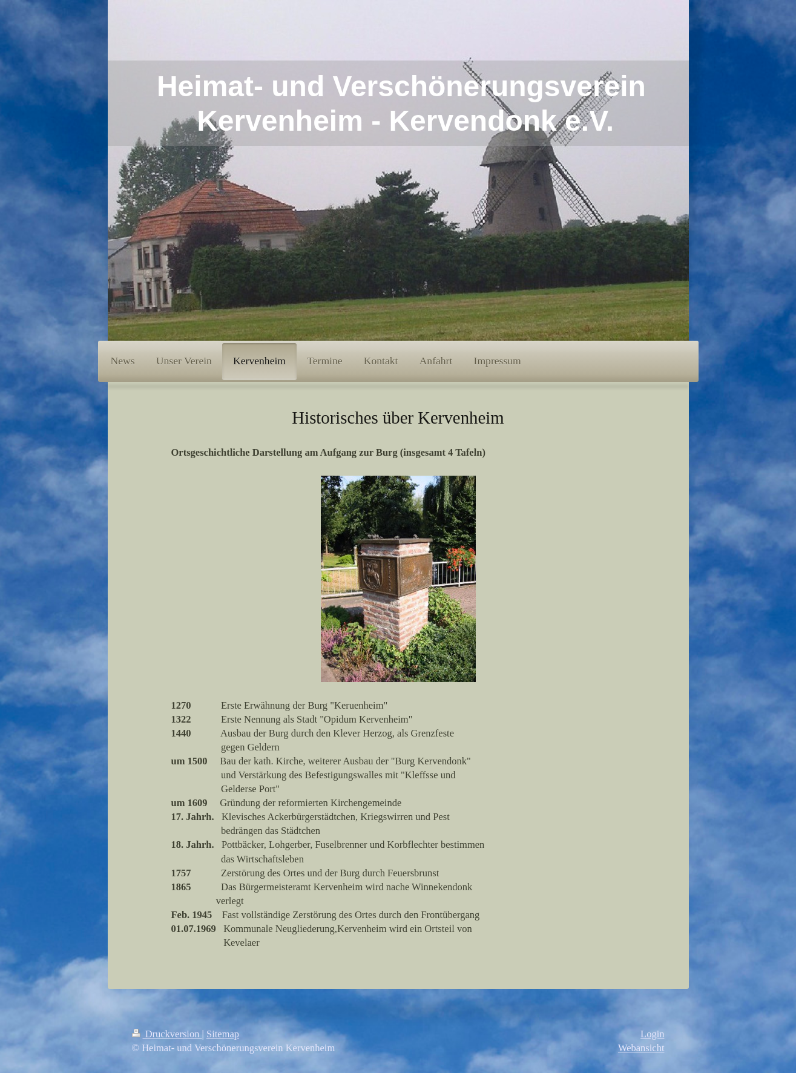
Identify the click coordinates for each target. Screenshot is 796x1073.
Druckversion (167, 1034)
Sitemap (222, 1034)
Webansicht (641, 1048)
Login (652, 1034)
